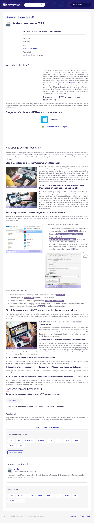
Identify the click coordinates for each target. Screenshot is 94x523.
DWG (21, 446)
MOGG (12, 501)
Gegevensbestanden (31, 48)
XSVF (40, 496)
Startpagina (11, 17)
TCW (31, 496)
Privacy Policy (85, 516)
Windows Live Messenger (54, 127)
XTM (58, 496)
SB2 (11, 496)
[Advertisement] (23, 84)
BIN (19, 441)
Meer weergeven (15, 453)
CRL (16, 469)
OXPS (12, 446)
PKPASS (41, 441)
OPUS (67, 441)
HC (75, 496)
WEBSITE (21, 496)
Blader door (47, 428)
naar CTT (14, 400)
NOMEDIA (29, 441)
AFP (21, 501)
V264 (67, 496)
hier (38, 420)
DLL (58, 441)
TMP (76, 441)
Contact (73, 516)
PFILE (49, 496)
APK (11, 441)
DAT (50, 441)
